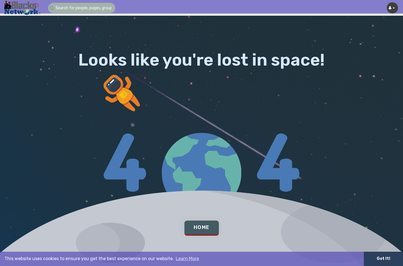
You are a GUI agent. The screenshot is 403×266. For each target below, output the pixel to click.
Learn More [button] (187, 258)
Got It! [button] (383, 258)
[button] (81, 8)
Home (202, 227)
